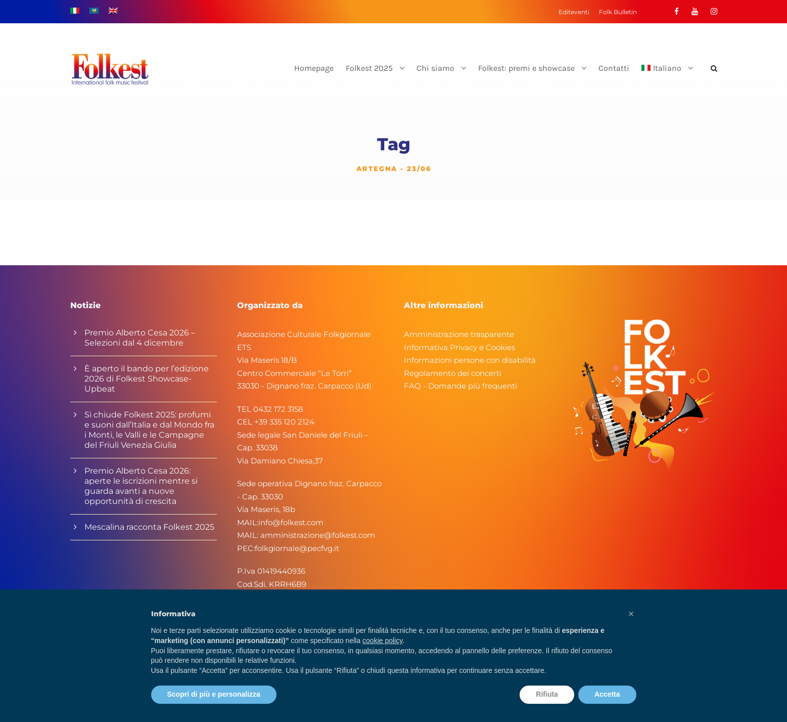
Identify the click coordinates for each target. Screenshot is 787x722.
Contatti (613, 68)
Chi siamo (435, 68)
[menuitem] (667, 76)
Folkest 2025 (369, 68)
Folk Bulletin (618, 12)
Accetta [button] (607, 694)
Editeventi (574, 12)
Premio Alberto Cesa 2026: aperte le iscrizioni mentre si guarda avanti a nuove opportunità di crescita (141, 486)
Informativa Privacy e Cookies (459, 347)
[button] (631, 614)
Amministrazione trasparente (459, 334)
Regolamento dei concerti (452, 373)
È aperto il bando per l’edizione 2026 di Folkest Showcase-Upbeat (146, 379)
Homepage (314, 68)
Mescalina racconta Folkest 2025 (149, 527)
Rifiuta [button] (547, 694)
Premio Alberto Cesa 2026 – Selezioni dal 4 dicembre (139, 338)
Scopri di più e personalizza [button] (213, 694)
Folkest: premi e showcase (526, 68)
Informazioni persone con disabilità (470, 360)
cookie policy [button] (382, 640)
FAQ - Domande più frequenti (460, 386)
